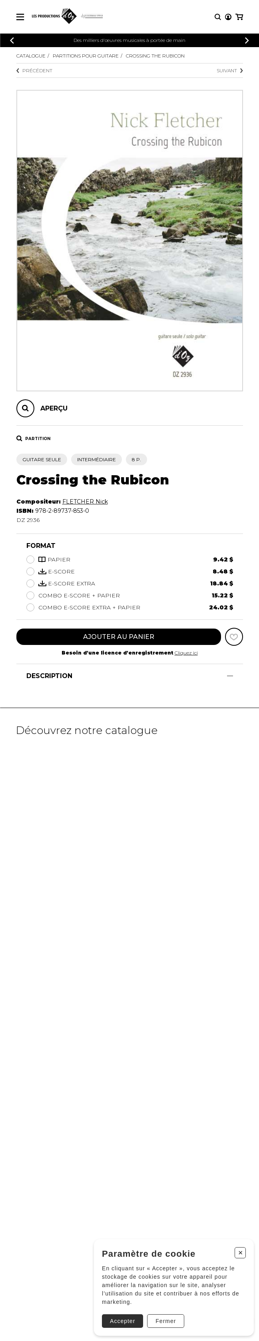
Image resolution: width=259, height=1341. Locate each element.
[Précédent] (12, 40)
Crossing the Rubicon (155, 56)
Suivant (230, 70)
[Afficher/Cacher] (230, 675)
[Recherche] (218, 17)
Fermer (165, 1321)
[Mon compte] (228, 17)
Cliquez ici (186, 653)
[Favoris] (234, 637)
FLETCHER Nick (85, 501)
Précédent (34, 70)
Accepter (122, 1321)
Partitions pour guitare (86, 56)
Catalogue (31, 56)
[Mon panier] (239, 17)
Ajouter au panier (118, 637)
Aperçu (54, 408)
